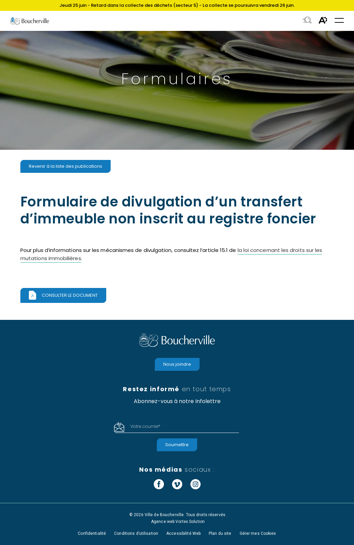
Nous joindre (177, 364)
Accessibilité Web (183, 533)
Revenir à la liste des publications (65, 166)
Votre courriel (145, 426)
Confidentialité (92, 533)
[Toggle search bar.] (307, 20)
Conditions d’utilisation (136, 533)
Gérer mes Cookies (258, 533)
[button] (339, 20)
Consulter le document (70, 295)
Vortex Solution (190, 521)
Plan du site (220, 533)
